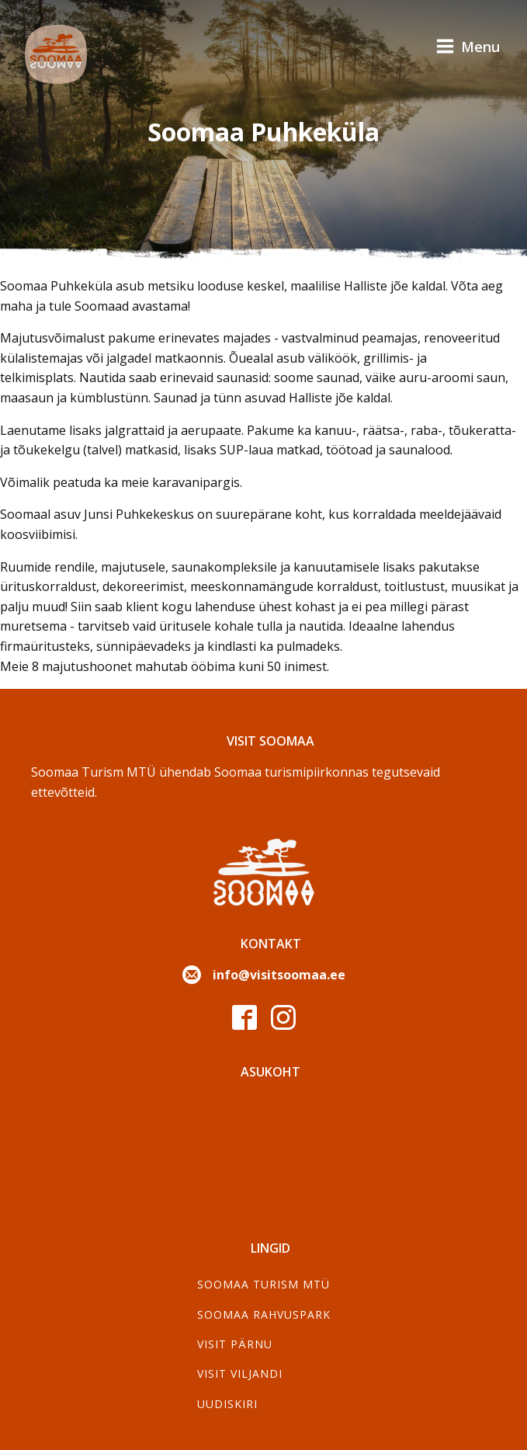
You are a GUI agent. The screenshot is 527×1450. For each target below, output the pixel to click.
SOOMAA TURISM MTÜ (263, 1284)
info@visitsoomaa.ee (279, 974)
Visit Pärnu (234, 1344)
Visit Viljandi (240, 1373)
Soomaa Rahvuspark (264, 1314)
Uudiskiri (227, 1403)
